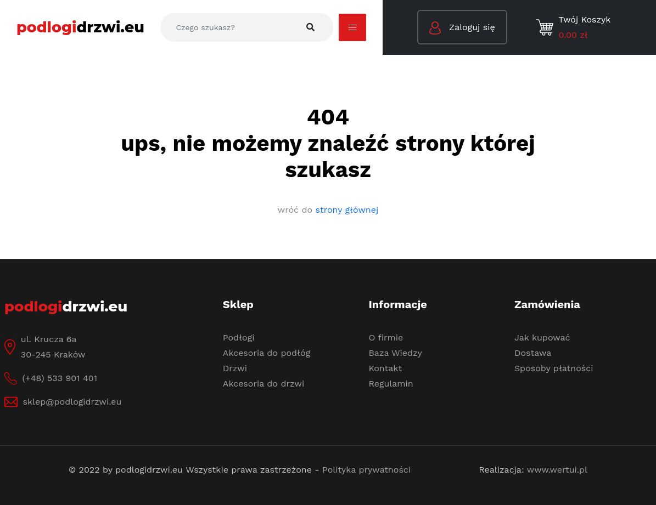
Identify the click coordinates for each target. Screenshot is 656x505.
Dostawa (532, 353)
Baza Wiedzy (395, 353)
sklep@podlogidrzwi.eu (72, 401)
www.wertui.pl (557, 469)
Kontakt (385, 368)
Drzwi (235, 368)
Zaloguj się (462, 28)
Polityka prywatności (366, 469)
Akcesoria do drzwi (263, 383)
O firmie (385, 337)
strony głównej (347, 210)
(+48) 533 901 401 (60, 378)
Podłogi (239, 337)
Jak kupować (542, 337)
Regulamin (390, 383)
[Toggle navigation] (352, 27)
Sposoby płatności (553, 368)
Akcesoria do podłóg (266, 353)
